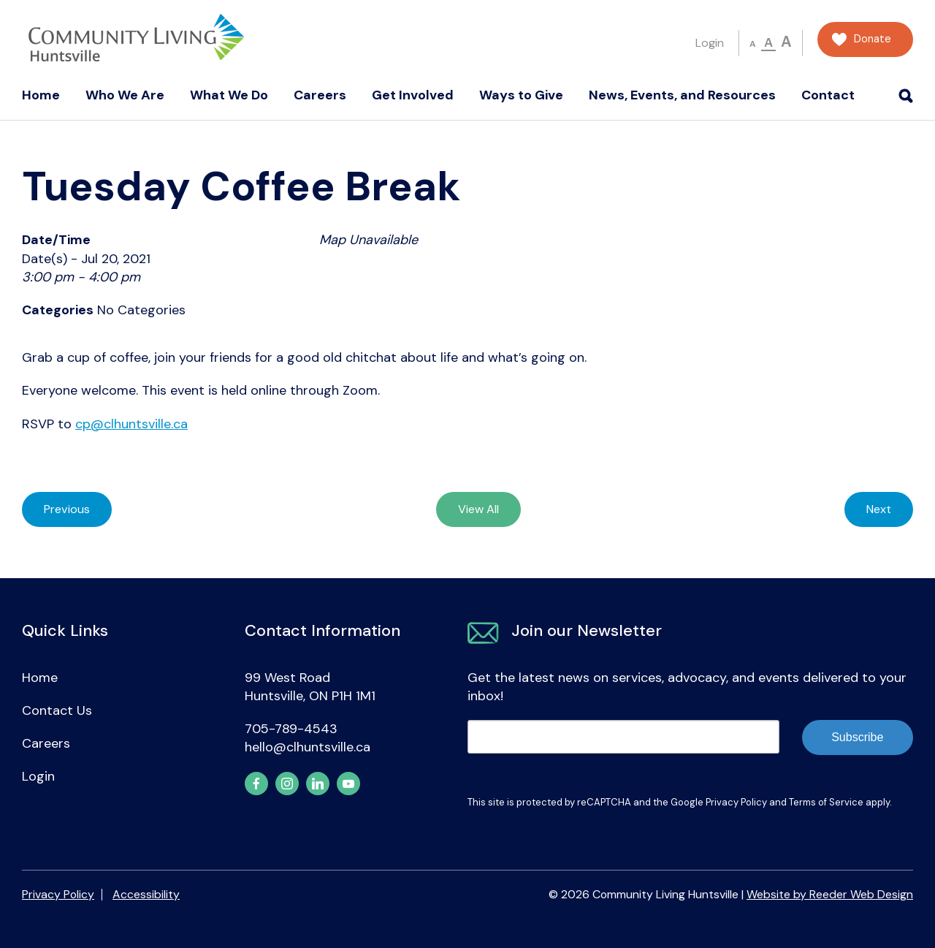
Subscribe (857, 737)
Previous (67, 509)
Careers (320, 95)
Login (709, 42)
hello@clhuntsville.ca (307, 747)
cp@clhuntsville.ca (131, 424)
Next (878, 509)
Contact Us (57, 710)
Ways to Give (521, 95)
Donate (872, 39)
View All (478, 509)
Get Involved (413, 95)
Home (41, 95)
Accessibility (146, 894)
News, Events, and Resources (682, 95)
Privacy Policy (736, 802)
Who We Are (124, 95)
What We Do (229, 95)
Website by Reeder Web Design (830, 894)
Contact (828, 95)
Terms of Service (826, 802)
